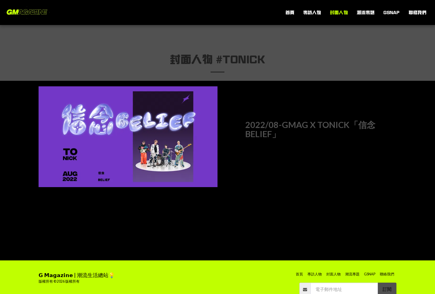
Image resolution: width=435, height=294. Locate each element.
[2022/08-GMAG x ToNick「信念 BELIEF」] (320, 129)
